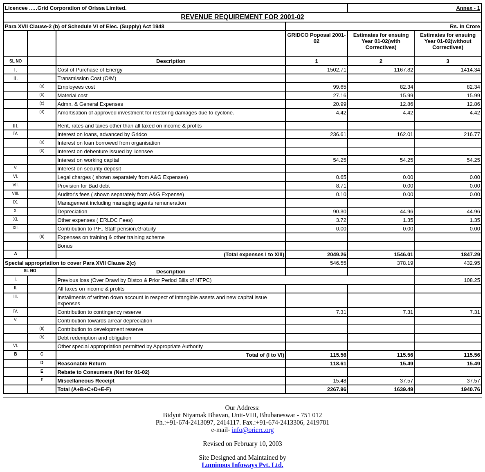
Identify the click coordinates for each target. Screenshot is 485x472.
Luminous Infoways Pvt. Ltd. (242, 464)
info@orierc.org (253, 429)
